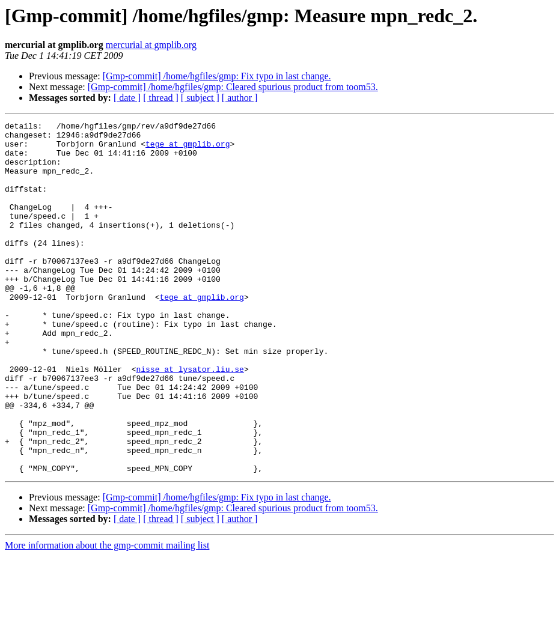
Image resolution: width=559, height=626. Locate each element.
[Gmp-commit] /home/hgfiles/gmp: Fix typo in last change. (217, 76)
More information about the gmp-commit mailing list (107, 615)
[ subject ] (200, 98)
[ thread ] (161, 98)
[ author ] (240, 98)
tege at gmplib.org (187, 149)
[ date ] (127, 98)
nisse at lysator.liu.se (189, 419)
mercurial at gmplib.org (151, 45)
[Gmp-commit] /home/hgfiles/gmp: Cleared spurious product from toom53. (233, 87)
